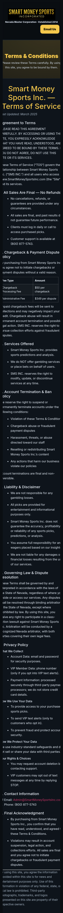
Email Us (50, 29)
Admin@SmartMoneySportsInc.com (37, 800)
